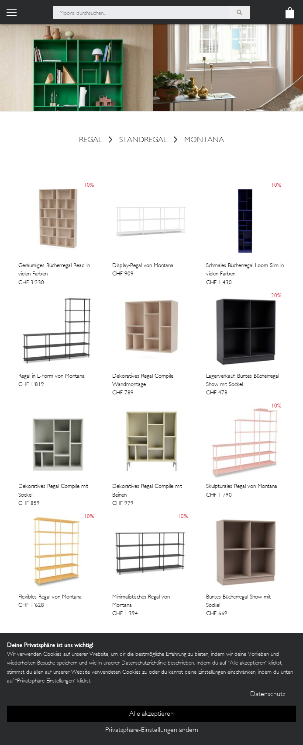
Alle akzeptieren (151, 714)
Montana (204, 140)
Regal (90, 140)
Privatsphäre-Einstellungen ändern (151, 730)
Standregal (143, 140)
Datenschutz (267, 694)
